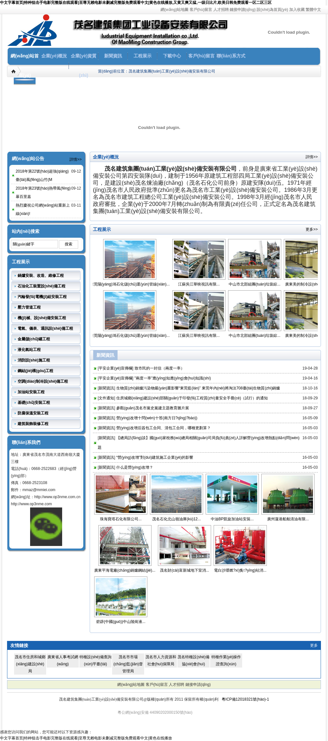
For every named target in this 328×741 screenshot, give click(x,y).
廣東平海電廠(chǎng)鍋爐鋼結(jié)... (124, 570)
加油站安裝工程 (31, 392)
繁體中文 (313, 9)
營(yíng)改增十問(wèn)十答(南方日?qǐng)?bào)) (156, 418)
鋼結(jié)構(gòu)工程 (35, 371)
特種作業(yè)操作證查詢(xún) (226, 660)
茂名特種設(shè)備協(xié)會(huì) (193, 660)
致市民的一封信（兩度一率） (159, 368)
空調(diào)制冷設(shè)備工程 (43, 381)
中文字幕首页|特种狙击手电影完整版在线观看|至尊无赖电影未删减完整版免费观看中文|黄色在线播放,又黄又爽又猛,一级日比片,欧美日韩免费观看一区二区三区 (136, 2)
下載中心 (172, 55)
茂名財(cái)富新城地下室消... (184, 570)
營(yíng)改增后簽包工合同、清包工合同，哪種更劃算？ (163, 428)
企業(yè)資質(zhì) (84, 65)
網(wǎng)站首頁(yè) (24, 65)
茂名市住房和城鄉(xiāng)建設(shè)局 (30, 664)
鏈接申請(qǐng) (243, 9)
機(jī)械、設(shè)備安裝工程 (42, 318)
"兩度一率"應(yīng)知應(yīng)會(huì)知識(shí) (173, 378)
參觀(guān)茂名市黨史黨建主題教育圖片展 (152, 408)
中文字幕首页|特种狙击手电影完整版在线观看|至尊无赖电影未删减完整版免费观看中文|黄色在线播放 (86, 738)
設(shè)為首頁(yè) (272, 9)
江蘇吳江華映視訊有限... (201, 284)
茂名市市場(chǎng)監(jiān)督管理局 (128, 664)
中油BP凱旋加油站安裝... (232, 519)
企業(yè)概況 (54, 55)
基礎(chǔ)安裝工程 (34, 402)
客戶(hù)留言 (201, 9)
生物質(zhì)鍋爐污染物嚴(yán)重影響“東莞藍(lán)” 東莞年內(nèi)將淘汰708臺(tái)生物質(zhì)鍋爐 (198, 388)
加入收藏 (297, 9)
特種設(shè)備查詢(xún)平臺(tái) (95, 660)
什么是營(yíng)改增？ (134, 467)
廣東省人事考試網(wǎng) (62, 660)
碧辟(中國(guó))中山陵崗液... (120, 621)
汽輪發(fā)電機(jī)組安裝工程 (42, 296)
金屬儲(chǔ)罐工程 (34, 339)
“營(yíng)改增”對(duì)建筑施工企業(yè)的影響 (154, 457)
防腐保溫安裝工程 (33, 413)
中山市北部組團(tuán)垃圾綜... (257, 284)
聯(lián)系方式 (231, 55)
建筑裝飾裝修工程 (33, 424)
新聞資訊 (113, 55)
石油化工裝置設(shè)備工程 (41, 286)
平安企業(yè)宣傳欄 (115, 368)
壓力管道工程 (29, 307)
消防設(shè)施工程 (34, 360)
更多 (314, 645)
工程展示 (143, 55)
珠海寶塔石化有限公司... (121, 519)
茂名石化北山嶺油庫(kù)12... (176, 519)
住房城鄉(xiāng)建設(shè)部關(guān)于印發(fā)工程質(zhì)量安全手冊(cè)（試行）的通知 (192, 398)
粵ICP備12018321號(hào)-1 (245, 699)
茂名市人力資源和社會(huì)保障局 (160, 660)
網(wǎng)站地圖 (174, 9)
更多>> (312, 229)
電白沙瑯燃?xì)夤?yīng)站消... (240, 570)
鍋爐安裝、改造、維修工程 (41, 275)
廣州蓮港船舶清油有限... (288, 519)
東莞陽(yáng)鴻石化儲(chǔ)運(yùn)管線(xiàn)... (132, 284)
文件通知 (106, 398)
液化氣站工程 (29, 349)
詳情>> (76, 159)
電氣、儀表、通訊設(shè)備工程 (45, 328)
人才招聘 (221, 9)
